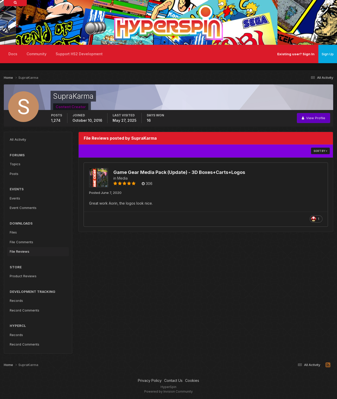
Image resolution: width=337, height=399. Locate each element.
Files (13, 232)
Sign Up (328, 54)
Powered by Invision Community (168, 391)
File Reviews (19, 251)
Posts (14, 174)
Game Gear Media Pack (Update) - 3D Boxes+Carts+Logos (179, 172)
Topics (15, 164)
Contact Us (173, 380)
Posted (105, 193)
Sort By (320, 150)
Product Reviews (23, 276)
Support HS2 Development (79, 54)
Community (36, 54)
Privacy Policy (150, 380)
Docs (12, 54)
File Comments (21, 242)
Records (16, 300)
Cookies (192, 380)
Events (15, 198)
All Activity (18, 139)
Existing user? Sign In (296, 54)
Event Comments (23, 208)
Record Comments (24, 310)
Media (122, 178)
